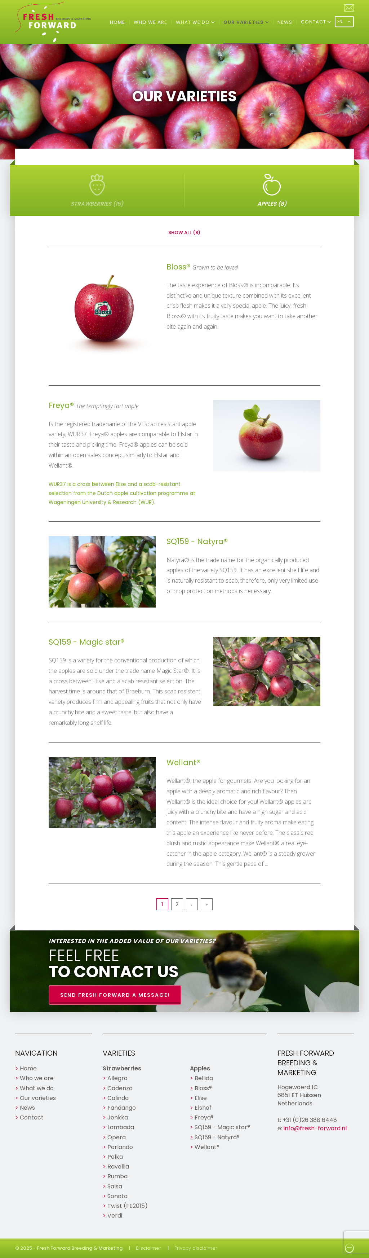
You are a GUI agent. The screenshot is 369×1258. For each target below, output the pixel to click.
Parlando (120, 1147)
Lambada (120, 1127)
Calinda (118, 1098)
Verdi (114, 1215)
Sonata (117, 1196)
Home (117, 22)
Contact (314, 21)
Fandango (121, 1108)
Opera (116, 1137)
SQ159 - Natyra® (217, 1137)
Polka (115, 1157)
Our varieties (244, 22)
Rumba (117, 1176)
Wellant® (207, 1147)
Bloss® (203, 1088)
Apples (200, 1068)
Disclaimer (148, 1248)
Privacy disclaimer (195, 1248)
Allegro (117, 1078)
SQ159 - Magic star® (222, 1127)
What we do (193, 22)
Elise (201, 1098)
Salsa (114, 1186)
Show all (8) (184, 232)
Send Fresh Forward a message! (115, 995)
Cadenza (120, 1088)
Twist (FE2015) (127, 1206)
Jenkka (117, 1117)
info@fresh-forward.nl (315, 1128)
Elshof (203, 1108)
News (284, 22)
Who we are (150, 22)
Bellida (204, 1078)
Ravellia (118, 1166)
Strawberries (122, 1068)
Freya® (204, 1117)
